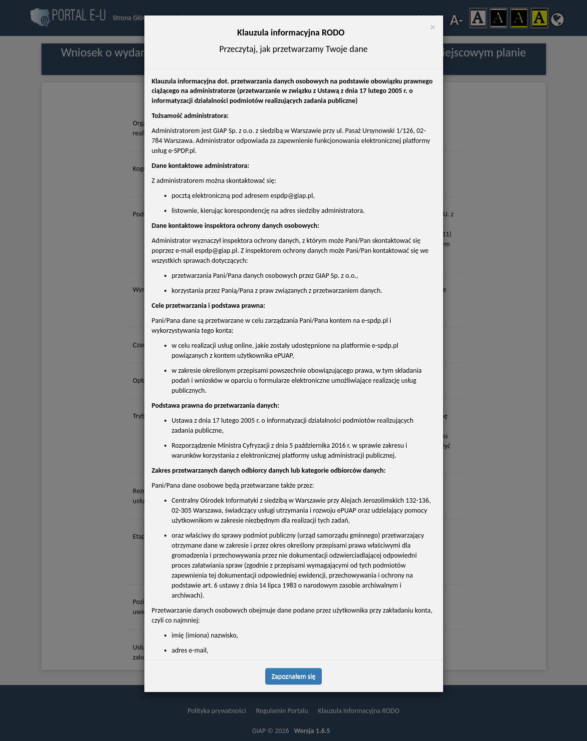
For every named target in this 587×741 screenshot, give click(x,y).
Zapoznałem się (294, 676)
